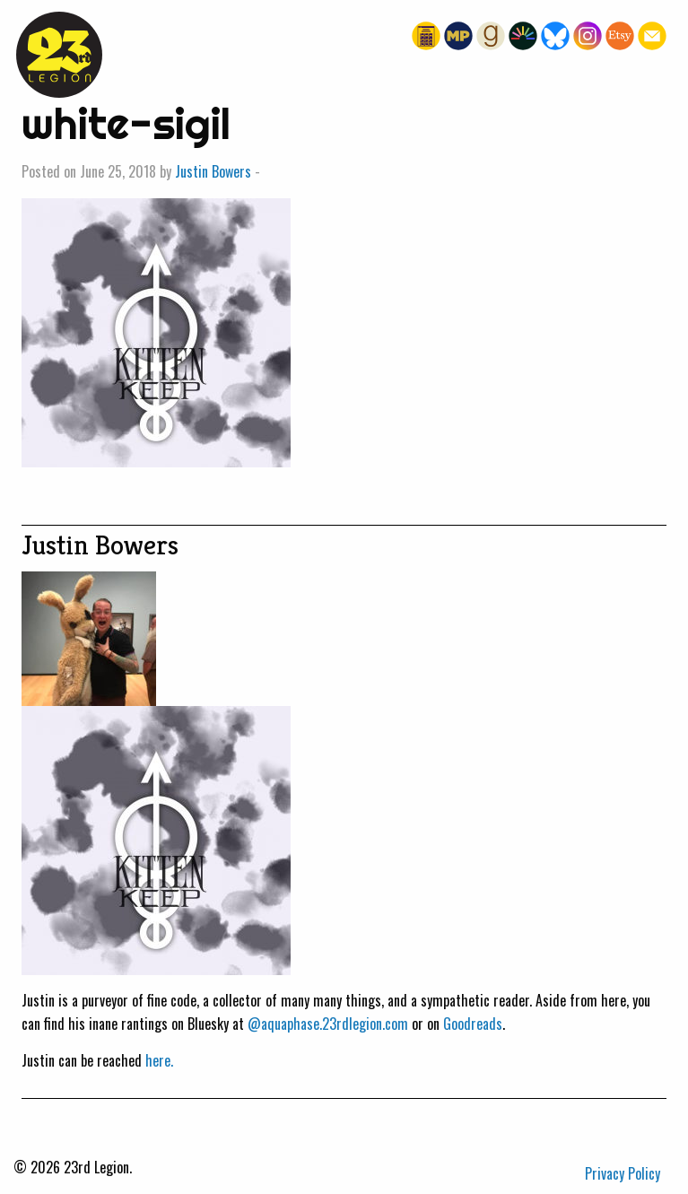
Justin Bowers (213, 171)
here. (159, 1060)
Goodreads (472, 1023)
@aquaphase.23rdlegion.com (328, 1023)
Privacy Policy (622, 1173)
